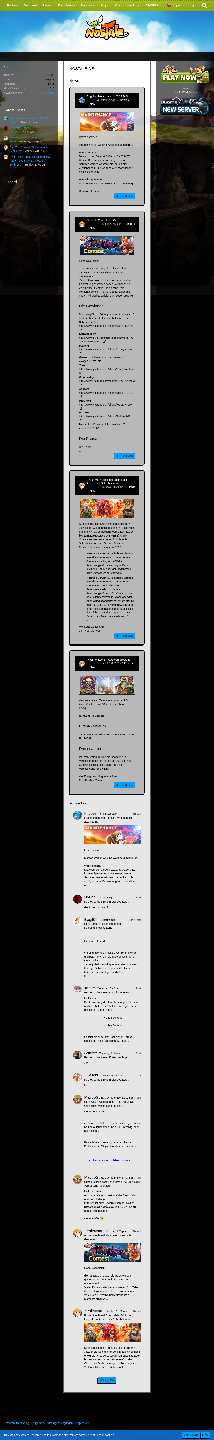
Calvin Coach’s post (102, 1101)
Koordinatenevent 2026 (23, 137)
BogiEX (90, 919)
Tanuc (13, 141)
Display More (107, 1379)
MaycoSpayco (96, 1097)
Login (193, 5)
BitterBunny (47, 92)
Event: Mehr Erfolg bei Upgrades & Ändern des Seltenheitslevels (107, 481)
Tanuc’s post (98, 923)
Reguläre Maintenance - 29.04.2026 (30, 118)
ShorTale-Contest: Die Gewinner (28, 147)
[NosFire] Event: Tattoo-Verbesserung (108, 659)
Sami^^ (90, 1053)
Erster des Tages (19, 128)
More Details (191, 1434)
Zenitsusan (16, 150)
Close (205, 1434)
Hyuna (13, 131)
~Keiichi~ (92, 1075)
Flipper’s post (99, 1181)
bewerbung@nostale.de (99, 1206)
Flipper (14, 122)
